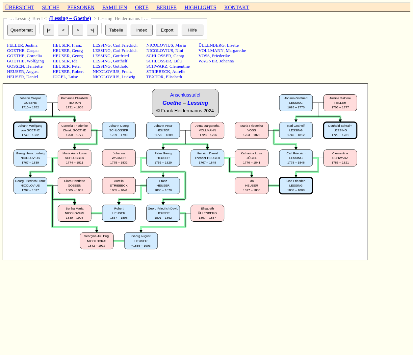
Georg (77, 50)
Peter (76, 66)
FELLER (15, 45)
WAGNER (207, 60)
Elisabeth (174, 76)
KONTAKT (236, 7)
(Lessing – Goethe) (70, 18)
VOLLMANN (210, 50)
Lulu (177, 60)
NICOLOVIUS (105, 71)
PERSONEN (80, 7)
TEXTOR (155, 76)
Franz (77, 45)
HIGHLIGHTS (201, 7)
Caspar (33, 50)
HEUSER (15, 71)
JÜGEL (59, 76)
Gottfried (121, 55)
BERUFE (166, 7)
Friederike (221, 55)
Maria (180, 45)
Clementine (179, 66)
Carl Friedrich (125, 45)
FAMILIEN (114, 7)
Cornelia (34, 55)
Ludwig (128, 76)
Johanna (226, 60)
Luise (73, 76)
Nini (179, 50)
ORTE (141, 7)
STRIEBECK (158, 71)
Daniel (32, 76)
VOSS (204, 55)
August (32, 71)
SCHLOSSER (158, 55)
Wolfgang (35, 60)
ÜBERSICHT (19, 7)
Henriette (34, 66)
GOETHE (15, 50)
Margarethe (236, 50)
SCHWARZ (157, 66)
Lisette (233, 45)
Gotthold (120, 66)
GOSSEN (15, 66)
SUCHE (50, 7)
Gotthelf (120, 60)
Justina (31, 45)
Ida (74, 60)
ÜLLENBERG (211, 45)
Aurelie (178, 71)
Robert (78, 71)
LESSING (101, 45)
